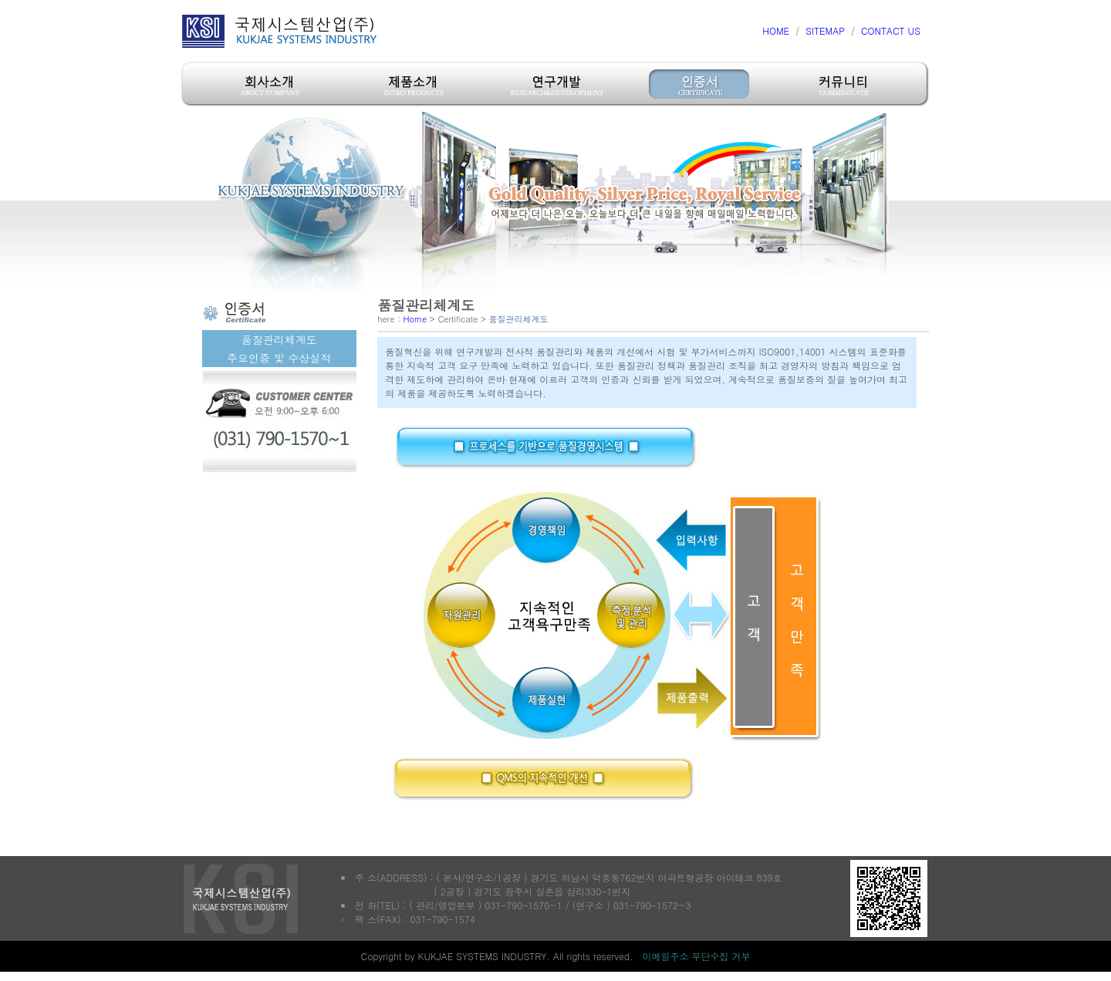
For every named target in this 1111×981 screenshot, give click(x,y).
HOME (775, 30)
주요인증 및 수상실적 (279, 358)
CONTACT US (890, 30)
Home (415, 319)
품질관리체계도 (279, 339)
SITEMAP (825, 30)
